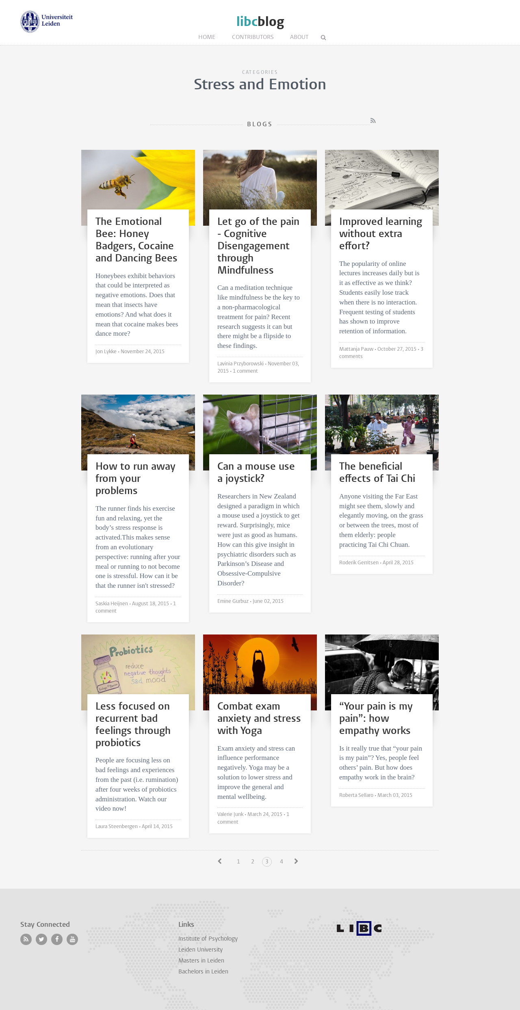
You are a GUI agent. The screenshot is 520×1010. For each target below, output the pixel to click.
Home (207, 38)
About (299, 38)
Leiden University (200, 950)
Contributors (253, 38)
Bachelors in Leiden (203, 972)
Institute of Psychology (208, 939)
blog (260, 21)
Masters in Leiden (201, 961)
